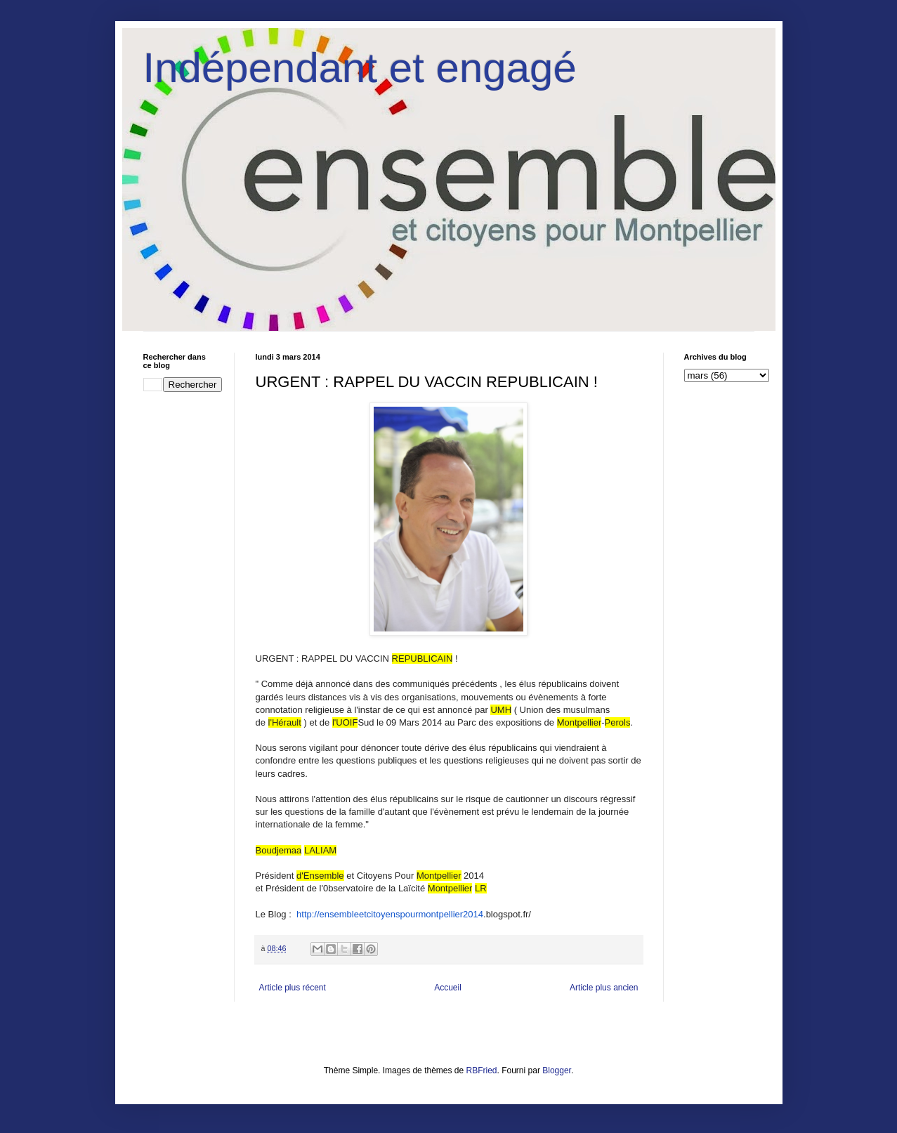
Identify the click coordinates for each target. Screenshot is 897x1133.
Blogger (556, 1070)
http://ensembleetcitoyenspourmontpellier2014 (389, 914)
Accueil (447, 988)
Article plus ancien (604, 988)
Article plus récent (292, 988)
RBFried (481, 1070)
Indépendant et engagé (360, 67)
